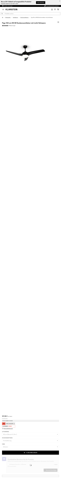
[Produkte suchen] (30, 13)
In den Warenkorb (30, 452)
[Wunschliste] (55, 9)
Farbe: (3, 444)
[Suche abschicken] (2, 13)
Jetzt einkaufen (40, 2)
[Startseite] (3, 17)
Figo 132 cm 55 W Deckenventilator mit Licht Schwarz (42, 17)
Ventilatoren (15, 17)
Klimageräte (8, 17)
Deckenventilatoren (24, 17)
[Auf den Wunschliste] (58, 22)
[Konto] (52, 9)
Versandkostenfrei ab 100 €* (52, 5)
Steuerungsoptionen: (7, 437)
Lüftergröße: (5, 431)
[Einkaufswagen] (58, 9)
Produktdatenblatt (5, 418)
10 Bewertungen (12, 25)
